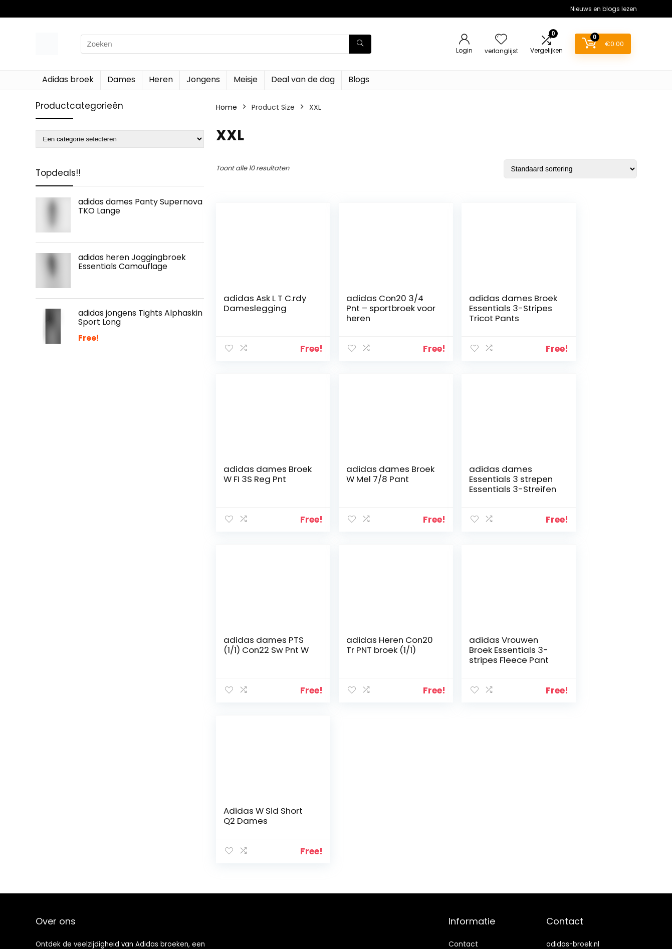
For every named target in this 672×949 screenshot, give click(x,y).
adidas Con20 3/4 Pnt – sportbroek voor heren (364, 313)
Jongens (203, 79)
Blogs (358, 79)
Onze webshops (476, 881)
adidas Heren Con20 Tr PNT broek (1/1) (573, 479)
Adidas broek (68, 79)
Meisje (246, 79)
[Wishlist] (501, 40)
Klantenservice (474, 839)
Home (226, 107)
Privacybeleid (472, 923)
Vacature (465, 895)
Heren (161, 79)
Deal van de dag (303, 79)
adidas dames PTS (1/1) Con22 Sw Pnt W (469, 479)
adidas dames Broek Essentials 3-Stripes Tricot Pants (471, 313)
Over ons (464, 853)
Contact (463, 825)
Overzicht (466, 867)
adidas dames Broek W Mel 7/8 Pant (256, 479)
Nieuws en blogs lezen (603, 9)
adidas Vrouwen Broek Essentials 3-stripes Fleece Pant (258, 655)
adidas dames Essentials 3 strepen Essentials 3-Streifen (369, 484)
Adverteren (468, 937)
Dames (121, 79)
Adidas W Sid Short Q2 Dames (365, 645)
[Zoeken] (360, 44)
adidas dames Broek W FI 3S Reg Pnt (581, 308)
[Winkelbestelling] (570, 168)
